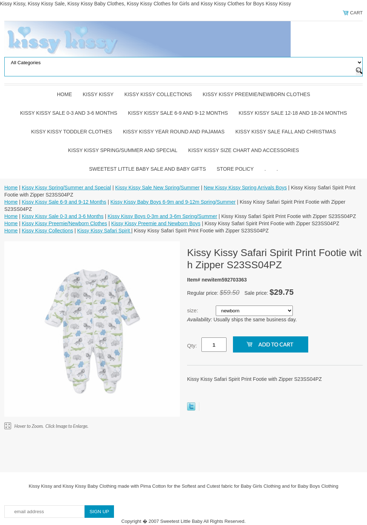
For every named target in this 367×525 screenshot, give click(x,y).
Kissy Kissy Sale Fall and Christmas (285, 131)
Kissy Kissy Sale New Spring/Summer (157, 187)
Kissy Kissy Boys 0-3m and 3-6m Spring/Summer (162, 216)
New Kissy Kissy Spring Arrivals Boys (245, 187)
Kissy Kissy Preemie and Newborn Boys (155, 223)
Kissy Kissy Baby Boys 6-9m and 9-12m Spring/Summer (172, 202)
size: (193, 310)
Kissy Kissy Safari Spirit (104, 230)
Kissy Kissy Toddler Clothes (71, 131)
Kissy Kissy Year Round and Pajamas (174, 131)
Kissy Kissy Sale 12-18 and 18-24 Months (293, 113)
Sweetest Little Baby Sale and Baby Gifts (147, 169)
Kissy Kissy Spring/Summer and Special (122, 150)
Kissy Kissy (98, 94)
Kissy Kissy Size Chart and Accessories (243, 150)
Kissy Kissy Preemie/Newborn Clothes (256, 94)
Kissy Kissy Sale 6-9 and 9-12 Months (178, 113)
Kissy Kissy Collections (158, 94)
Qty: (192, 345)
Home (64, 94)
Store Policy (235, 169)
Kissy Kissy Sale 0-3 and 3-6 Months (68, 113)
